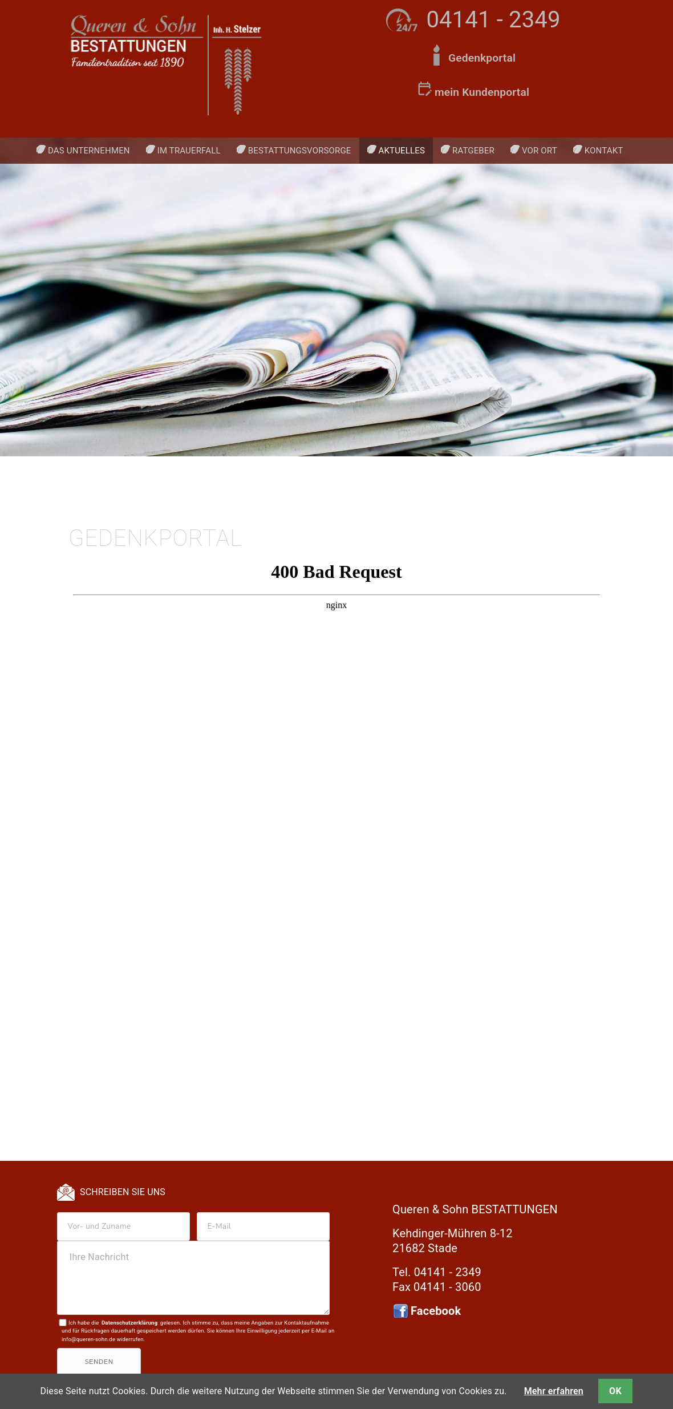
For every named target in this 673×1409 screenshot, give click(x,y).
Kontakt (604, 150)
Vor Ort (539, 150)
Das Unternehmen (89, 150)
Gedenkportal (482, 57)
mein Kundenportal (482, 92)
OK (615, 1391)
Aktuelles (402, 150)
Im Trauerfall (189, 150)
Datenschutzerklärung (129, 1322)
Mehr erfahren (553, 1391)
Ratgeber (473, 150)
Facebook (436, 1311)
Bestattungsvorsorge (299, 150)
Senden (98, 1362)
